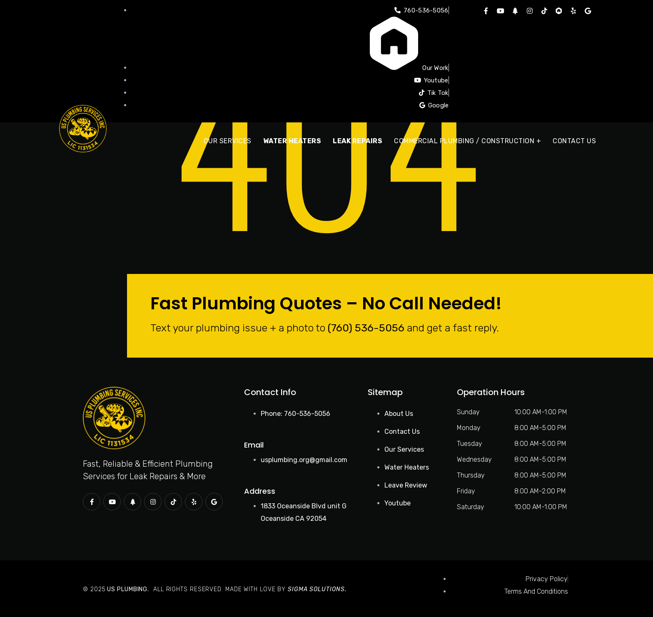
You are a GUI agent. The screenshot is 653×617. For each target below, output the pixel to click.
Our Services (228, 141)
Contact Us (574, 141)
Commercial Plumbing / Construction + (467, 141)
